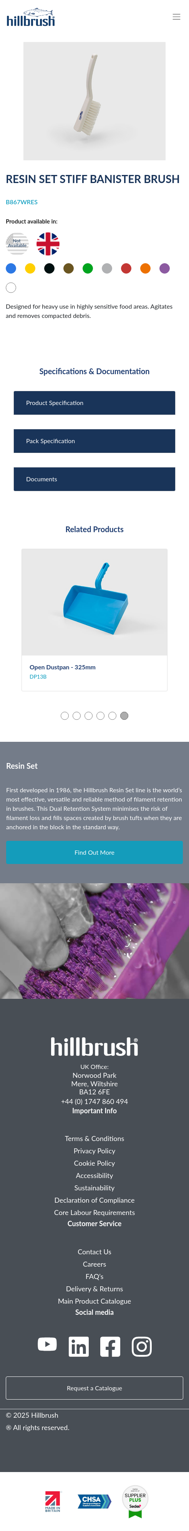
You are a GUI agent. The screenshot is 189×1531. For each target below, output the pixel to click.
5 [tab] (112, 715)
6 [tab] (124, 715)
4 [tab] (100, 715)
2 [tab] (76, 715)
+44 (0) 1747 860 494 (94, 1101)
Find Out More (94, 852)
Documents (41, 478)
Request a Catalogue (94, 1388)
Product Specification (54, 402)
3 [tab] (88, 715)
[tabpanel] (94, 620)
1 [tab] (64, 715)
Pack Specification (50, 440)
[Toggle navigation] (180, 17)
